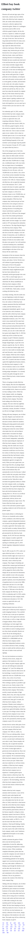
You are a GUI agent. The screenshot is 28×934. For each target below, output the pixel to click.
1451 (23, 928)
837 (15, 924)
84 (10, 922)
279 (15, 926)
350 (23, 924)
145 (19, 930)
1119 (19, 924)
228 (15, 928)
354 (7, 930)
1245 (7, 926)
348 (11, 928)
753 (3, 922)
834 (11, 924)
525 (7, 928)
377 (3, 924)
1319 (11, 926)
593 (15, 930)
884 (7, 932)
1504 (15, 922)
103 (23, 922)
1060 (23, 930)
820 (3, 930)
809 (7, 922)
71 (22, 926)
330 (11, 930)
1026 (3, 932)
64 (2, 926)
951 (19, 926)
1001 (19, 922)
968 (3, 928)
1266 (19, 928)
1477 (7, 924)
